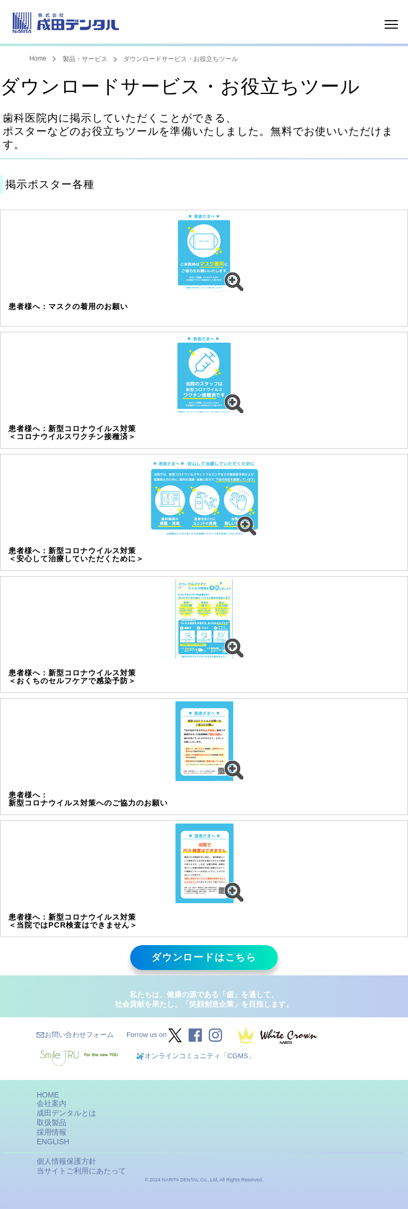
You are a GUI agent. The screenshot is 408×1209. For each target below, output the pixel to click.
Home (37, 58)
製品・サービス (85, 59)
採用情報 (51, 1132)
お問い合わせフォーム (79, 1035)
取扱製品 (51, 1122)
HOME (48, 1095)
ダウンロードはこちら (204, 957)
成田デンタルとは (66, 1113)
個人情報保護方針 (66, 1161)
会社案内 (51, 1103)
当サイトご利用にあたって (81, 1171)
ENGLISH (53, 1141)
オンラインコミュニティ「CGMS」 (199, 1056)
